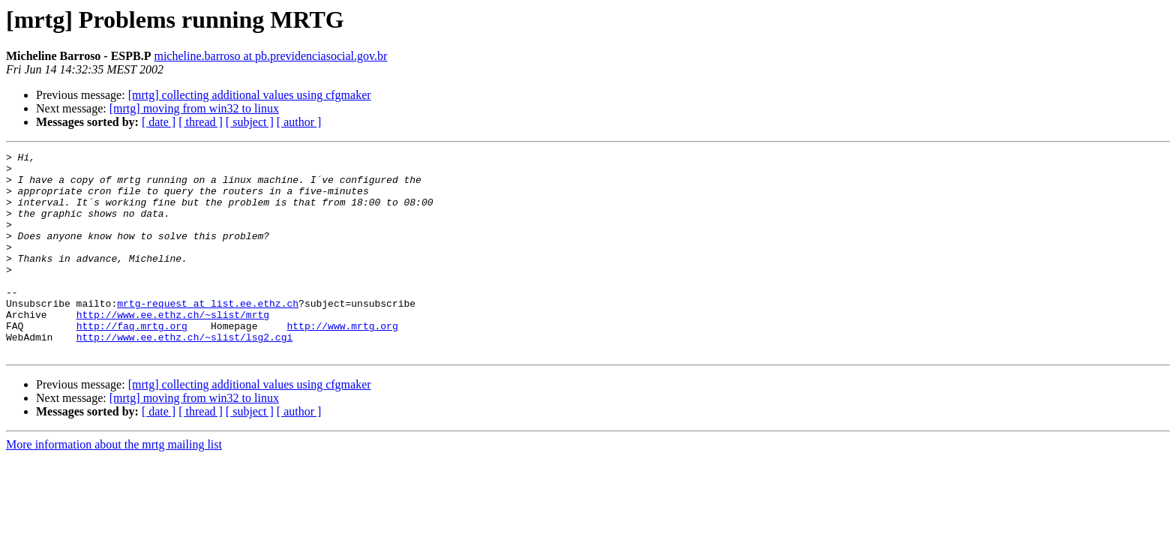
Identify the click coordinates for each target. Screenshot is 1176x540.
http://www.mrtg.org (342, 361)
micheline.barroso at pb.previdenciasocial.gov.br (270, 56)
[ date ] (159, 122)
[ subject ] (250, 122)
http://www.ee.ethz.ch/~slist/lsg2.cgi (184, 375)
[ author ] (299, 122)
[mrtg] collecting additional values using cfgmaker (249, 94)
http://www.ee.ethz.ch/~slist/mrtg (172, 348)
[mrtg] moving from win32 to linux (194, 108)
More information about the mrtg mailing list (114, 484)
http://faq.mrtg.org (132, 361)
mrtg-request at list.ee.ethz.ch (207, 334)
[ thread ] (200, 122)
